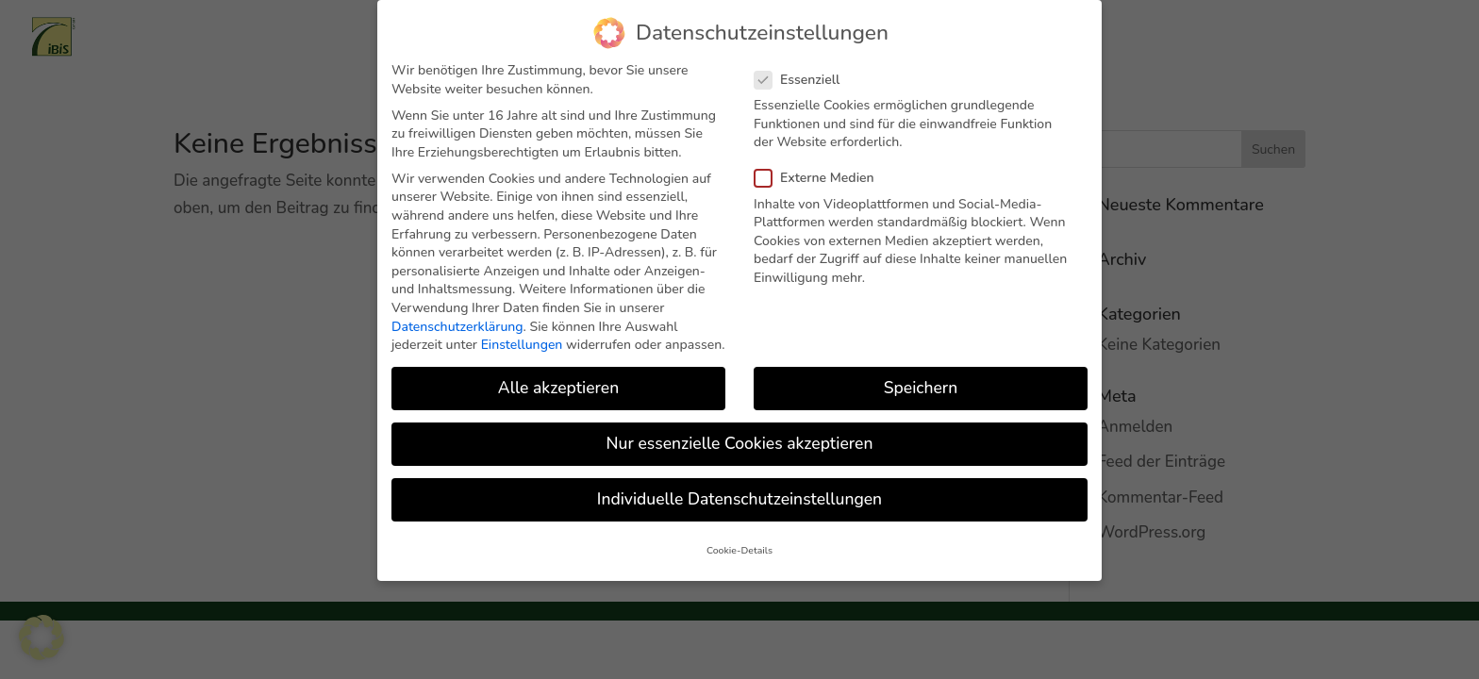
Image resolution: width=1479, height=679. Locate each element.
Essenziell (805, 67)
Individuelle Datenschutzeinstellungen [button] (739, 487)
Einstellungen (522, 333)
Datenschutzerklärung (457, 314)
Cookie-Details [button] (739, 538)
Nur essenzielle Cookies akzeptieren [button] (740, 432)
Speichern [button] (920, 376)
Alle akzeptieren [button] (558, 376)
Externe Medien (822, 166)
